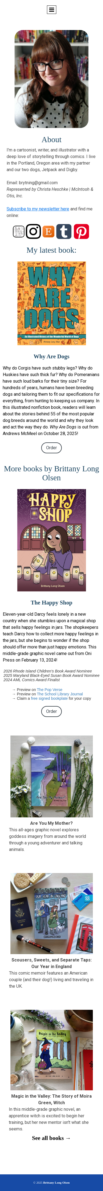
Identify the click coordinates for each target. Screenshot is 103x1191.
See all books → (51, 1138)
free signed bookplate (49, 698)
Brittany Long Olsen (56, 1182)
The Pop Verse (49, 689)
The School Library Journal (60, 694)
